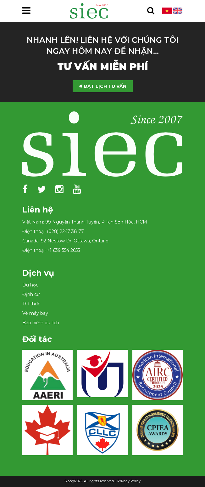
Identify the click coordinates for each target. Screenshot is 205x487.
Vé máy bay (35, 313)
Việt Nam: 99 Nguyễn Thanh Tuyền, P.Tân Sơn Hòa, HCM (84, 222)
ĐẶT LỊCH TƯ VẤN (102, 86)
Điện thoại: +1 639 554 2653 (51, 250)
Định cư (31, 294)
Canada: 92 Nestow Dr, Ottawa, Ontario (65, 241)
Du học (30, 285)
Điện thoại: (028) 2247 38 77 (53, 231)
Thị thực (31, 304)
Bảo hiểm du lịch (40, 323)
